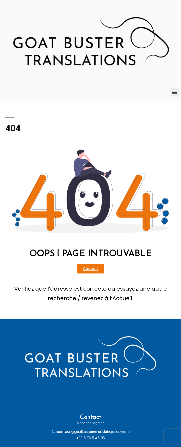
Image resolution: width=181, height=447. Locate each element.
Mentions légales (90, 423)
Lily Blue (124, 431)
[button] (174, 92)
